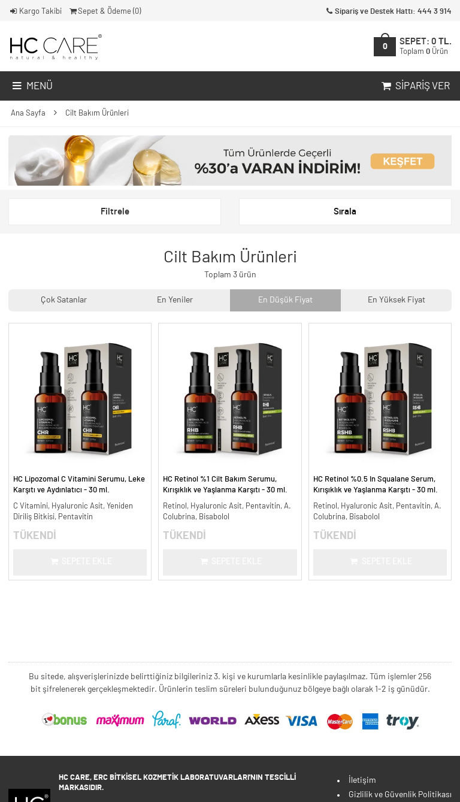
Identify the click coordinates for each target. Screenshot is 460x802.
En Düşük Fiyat (285, 300)
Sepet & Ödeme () (104, 12)
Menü (31, 86)
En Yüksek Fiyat (396, 300)
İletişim (362, 780)
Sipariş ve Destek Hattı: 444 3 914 (388, 12)
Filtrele (115, 211)
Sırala (345, 211)
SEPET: (426, 46)
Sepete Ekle (80, 562)
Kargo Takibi (35, 12)
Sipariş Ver (414, 86)
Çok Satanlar (64, 300)
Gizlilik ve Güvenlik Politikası (400, 795)
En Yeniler (175, 300)
